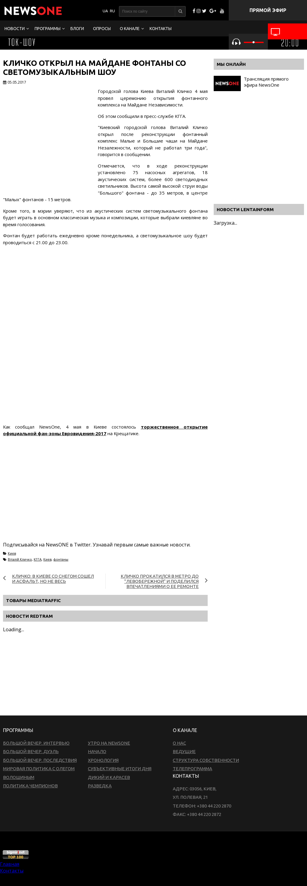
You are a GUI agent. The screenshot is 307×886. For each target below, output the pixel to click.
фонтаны (60, 559)
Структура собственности (206, 760)
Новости (15, 28)
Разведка (100, 785)
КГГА (38, 559)
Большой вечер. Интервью (36, 743)
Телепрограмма (192, 768)
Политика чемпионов (30, 785)
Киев (12, 553)
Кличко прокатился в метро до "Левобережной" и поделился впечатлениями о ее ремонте (160, 581)
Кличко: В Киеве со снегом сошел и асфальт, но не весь (53, 579)
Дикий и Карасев (109, 777)
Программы (47, 28)
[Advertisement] (112, 496)
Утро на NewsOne (109, 743)
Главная (9, 864)
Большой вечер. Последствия (40, 760)
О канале (130, 28)
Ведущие (184, 751)
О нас (179, 743)
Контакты (161, 28)
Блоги (77, 28)
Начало (97, 751)
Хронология (103, 760)
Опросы (102, 28)
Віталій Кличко (20, 559)
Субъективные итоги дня (119, 768)
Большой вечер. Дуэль (31, 751)
